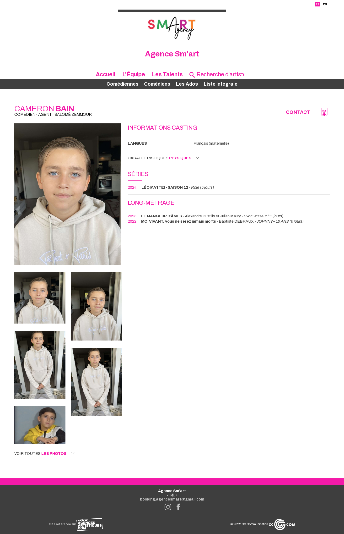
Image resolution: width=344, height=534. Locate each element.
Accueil (105, 74)
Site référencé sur (76, 524)
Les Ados (187, 84)
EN (325, 4)
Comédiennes (123, 84)
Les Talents (167, 74)
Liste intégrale (220, 84)
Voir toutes (44, 453)
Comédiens (157, 84)
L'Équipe (133, 74)
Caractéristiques (163, 158)
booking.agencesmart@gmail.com (172, 499)
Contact (298, 112)
